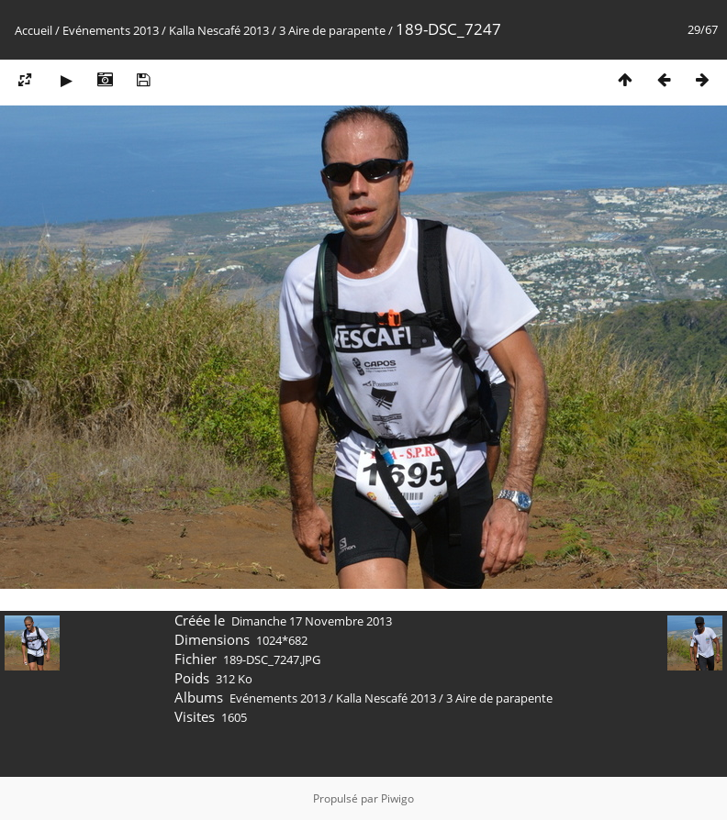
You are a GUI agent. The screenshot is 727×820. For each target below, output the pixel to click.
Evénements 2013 (110, 30)
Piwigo (397, 798)
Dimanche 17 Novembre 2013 (311, 621)
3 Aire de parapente (332, 30)
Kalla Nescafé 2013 (219, 30)
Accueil (33, 30)
